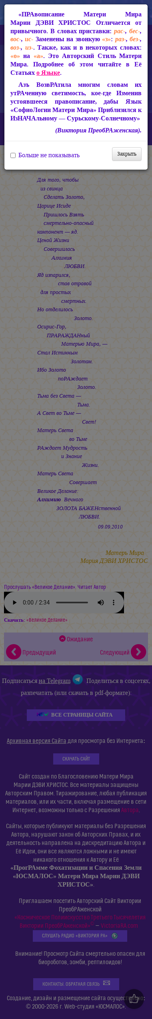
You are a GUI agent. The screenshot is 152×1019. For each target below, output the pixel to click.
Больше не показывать (45, 155)
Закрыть (126, 154)
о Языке (48, 72)
